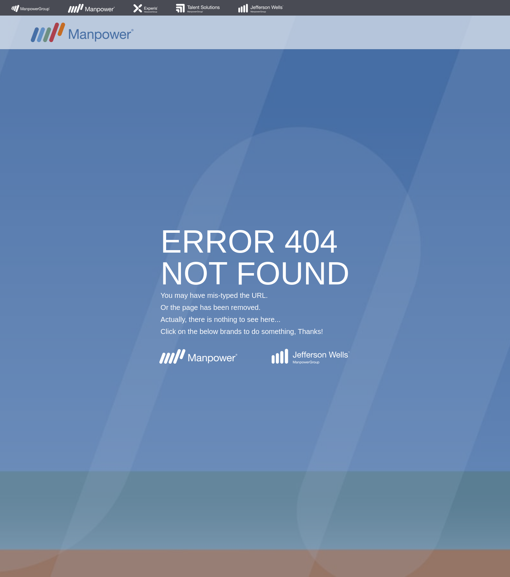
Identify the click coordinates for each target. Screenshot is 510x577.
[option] (255, 288)
